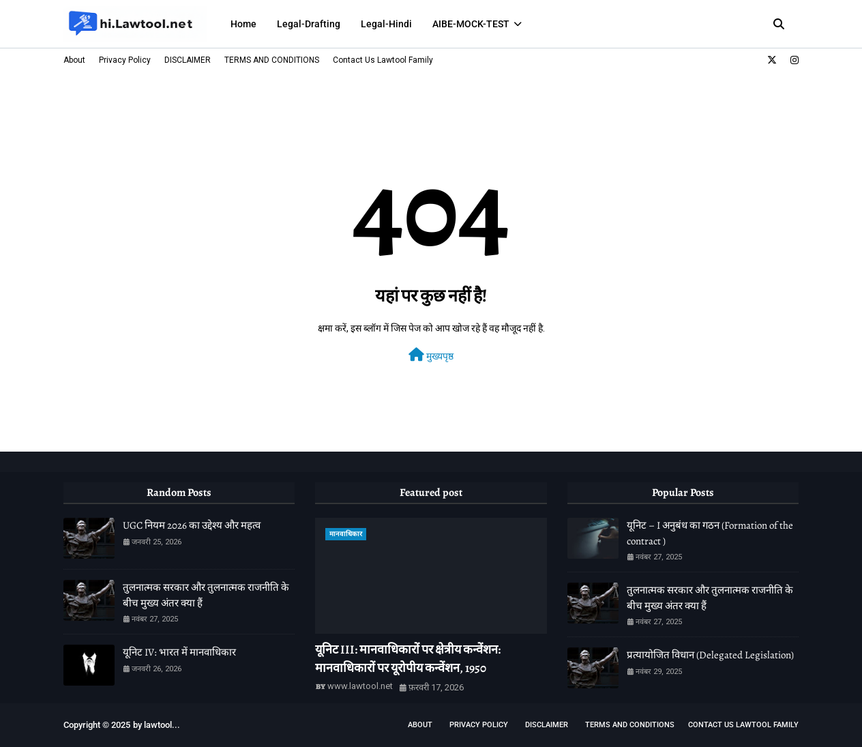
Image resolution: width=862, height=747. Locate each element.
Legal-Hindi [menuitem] (386, 23)
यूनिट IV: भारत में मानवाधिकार (179, 652)
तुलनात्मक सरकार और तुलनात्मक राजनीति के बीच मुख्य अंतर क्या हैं (206, 595)
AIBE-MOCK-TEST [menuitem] (470, 23)
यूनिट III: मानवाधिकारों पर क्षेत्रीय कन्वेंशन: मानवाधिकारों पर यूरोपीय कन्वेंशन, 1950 (408, 658)
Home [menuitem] (243, 23)
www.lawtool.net (360, 686)
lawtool (158, 725)
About (74, 60)
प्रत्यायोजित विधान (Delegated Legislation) (710, 655)
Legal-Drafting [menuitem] (308, 23)
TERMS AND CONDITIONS (271, 60)
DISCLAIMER (187, 60)
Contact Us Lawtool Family (383, 60)
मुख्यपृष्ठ (431, 355)
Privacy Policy (125, 60)
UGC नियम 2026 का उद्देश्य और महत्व (192, 525)
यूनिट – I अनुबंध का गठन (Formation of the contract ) (710, 533)
